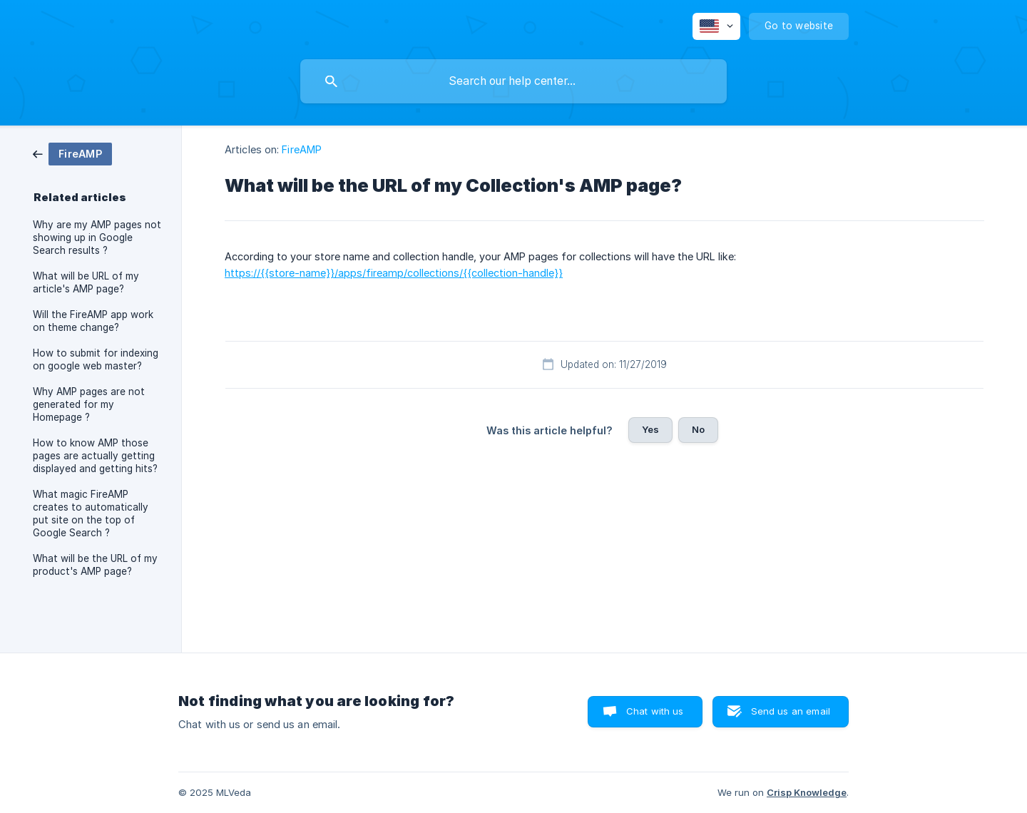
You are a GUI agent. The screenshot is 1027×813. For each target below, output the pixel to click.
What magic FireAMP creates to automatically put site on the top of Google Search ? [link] (90, 513)
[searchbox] (513, 81)
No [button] (698, 429)
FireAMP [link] (302, 149)
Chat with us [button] (655, 711)
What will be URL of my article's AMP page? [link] (86, 282)
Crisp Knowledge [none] (807, 792)
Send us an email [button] (790, 711)
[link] (72, 153)
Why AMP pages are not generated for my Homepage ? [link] (89, 404)
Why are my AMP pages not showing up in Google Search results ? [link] (97, 237)
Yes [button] (650, 429)
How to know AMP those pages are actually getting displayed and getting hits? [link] (95, 455)
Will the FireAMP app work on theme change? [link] (93, 321)
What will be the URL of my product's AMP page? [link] (95, 565)
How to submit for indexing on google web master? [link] (95, 359)
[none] (716, 26)
